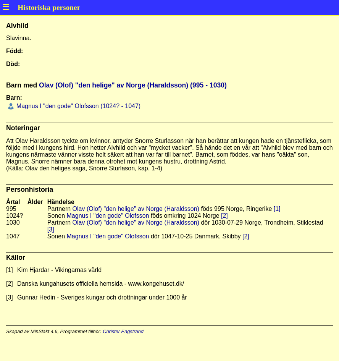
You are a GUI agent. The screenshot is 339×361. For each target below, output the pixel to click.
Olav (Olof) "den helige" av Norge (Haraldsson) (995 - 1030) (133, 85)
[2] (224, 215)
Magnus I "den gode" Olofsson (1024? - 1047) (77, 106)
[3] (50, 229)
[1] (277, 209)
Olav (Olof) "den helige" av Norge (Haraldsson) (136, 209)
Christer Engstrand (123, 331)
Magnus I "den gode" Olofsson (108, 215)
